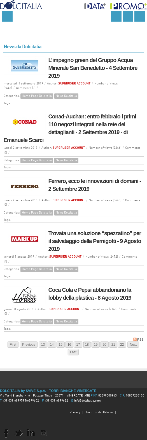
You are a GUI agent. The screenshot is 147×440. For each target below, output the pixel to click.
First (13, 345)
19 (95, 345)
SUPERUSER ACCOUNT (74, 83)
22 (122, 345)
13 (43, 345)
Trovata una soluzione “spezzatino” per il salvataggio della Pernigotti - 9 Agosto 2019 (94, 241)
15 (60, 345)
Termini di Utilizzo (99, 412)
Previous (28, 345)
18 (87, 345)
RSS (138, 339)
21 (113, 345)
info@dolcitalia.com (87, 400)
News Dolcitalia (66, 96)
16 (69, 345)
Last (73, 352)
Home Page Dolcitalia (37, 96)
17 (78, 345)
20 (104, 345)
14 (51, 345)
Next (133, 345)
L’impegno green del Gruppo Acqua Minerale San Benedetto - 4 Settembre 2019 (92, 68)
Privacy (74, 412)
